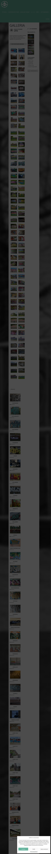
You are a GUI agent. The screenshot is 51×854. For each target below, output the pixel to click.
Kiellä (33, 849)
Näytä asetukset (44, 849)
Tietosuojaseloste (33, 851)
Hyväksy (23, 849)
